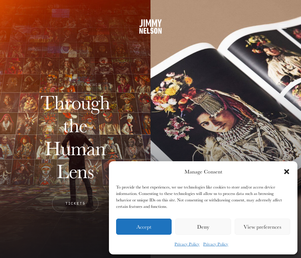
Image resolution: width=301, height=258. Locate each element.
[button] (286, 171)
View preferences (262, 226)
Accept (144, 226)
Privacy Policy (187, 244)
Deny (203, 226)
